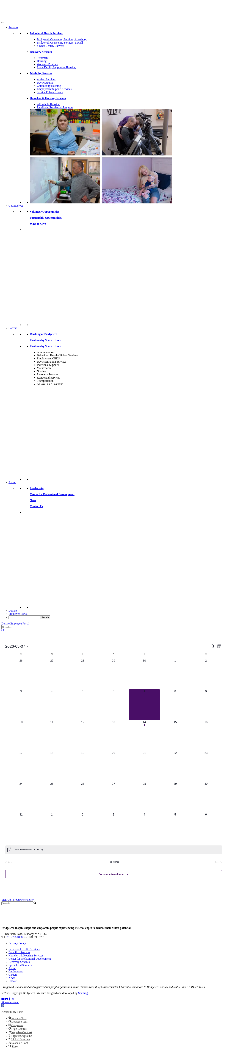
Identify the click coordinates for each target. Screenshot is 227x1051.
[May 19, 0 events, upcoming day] (82, 766)
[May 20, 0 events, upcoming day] (113, 766)
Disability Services (19, 952)
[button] (2, 1005)
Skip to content (10, 1002)
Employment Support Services (54, 88)
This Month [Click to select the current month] (113, 862)
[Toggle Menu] (2, 22)
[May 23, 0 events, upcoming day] (206, 766)
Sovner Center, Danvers (50, 45)
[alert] (113, 849)
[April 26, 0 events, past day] (21, 674)
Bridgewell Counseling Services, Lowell (60, 42)
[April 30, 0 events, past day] (144, 674)
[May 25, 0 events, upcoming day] (51, 797)
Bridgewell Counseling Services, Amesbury (62, 39)
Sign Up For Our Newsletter (17, 899)
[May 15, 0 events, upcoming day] (175, 735)
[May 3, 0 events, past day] (21, 704)
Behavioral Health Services (24, 949)
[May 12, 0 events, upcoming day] (82, 735)
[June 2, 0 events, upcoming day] (82, 828)
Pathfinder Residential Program (55, 107)
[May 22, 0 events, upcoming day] (175, 766)
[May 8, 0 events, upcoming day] (175, 704)
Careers (13, 327)
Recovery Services (19, 961)
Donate (13, 610)
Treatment (42, 57)
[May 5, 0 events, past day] (82, 704)
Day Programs (45, 82)
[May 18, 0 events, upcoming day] (51, 766)
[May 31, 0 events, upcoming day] (21, 828)
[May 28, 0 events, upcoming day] (144, 797)
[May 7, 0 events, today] (144, 704)
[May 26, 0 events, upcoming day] (82, 797)
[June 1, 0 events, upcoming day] (51, 828)
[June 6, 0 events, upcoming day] (206, 828)
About (12, 482)
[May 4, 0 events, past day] (51, 704)
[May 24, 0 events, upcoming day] (21, 797)
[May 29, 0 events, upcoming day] (175, 797)
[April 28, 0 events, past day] (82, 674)
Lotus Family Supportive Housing (56, 67)
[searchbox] (24, 617)
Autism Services (46, 79)
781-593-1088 (15, 937)
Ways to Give (38, 223)
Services (13, 27)
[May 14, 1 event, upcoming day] (144, 735)
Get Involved (16, 205)
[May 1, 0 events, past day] (175, 674)
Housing (41, 61)
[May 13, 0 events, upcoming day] (113, 735)
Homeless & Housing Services (26, 955)
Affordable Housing (48, 104)
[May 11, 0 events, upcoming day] (51, 735)
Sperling (83, 993)
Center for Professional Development (30, 958)
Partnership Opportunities (46, 217)
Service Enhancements (50, 92)
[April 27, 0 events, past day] (51, 674)
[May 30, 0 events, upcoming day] (206, 797)
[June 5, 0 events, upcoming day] (175, 828)
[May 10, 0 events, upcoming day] (21, 735)
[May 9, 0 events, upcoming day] (206, 704)
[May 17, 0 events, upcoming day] (21, 766)
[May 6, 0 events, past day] (113, 704)
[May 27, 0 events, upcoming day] (113, 797)
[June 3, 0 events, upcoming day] (113, 828)
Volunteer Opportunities (44, 211)
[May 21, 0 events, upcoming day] (144, 766)
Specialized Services (20, 965)
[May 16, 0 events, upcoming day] (206, 735)
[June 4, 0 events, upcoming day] (144, 828)
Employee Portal (18, 613)
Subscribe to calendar (111, 874)
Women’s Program (47, 64)
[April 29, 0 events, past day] (113, 674)
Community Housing (49, 85)
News (12, 977)
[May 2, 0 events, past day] (206, 674)
